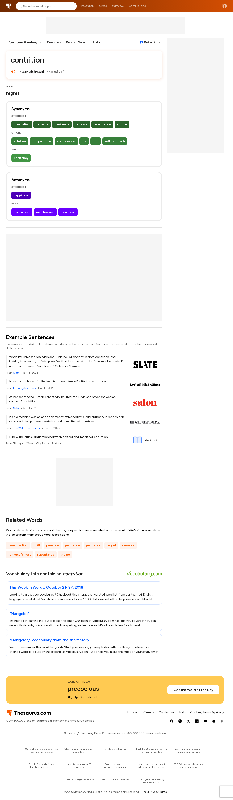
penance (42, 124)
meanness (68, 212)
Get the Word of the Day (193, 690)
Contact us (167, 712)
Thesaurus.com (8, 6)
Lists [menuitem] (96, 42)
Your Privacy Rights (155, 792)
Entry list (133, 712)
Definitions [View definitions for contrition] (152, 42)
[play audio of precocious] (70, 697)
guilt (37, 545)
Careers (148, 712)
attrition (20, 141)
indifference (45, 212)
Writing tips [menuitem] (137, 6)
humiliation (22, 124)
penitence (61, 124)
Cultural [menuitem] (118, 6)
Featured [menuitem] (87, 6)
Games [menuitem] (102, 6)
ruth (96, 141)
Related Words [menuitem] (77, 42)
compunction (41, 141)
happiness (21, 195)
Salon (16, 408)
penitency (21, 158)
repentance (102, 124)
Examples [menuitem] (54, 42)
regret (111, 545)
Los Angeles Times (24, 388)
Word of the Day (79, 682)
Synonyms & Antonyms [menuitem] (25, 42)
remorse (81, 124)
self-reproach (115, 141)
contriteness (66, 141)
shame (65, 554)
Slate (16, 372)
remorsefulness (19, 554)
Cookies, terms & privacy (207, 712)
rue (84, 141)
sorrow (122, 124)
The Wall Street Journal (27, 428)
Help (182, 712)
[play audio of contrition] (13, 71)
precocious (83, 688)
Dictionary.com (224, 6)
